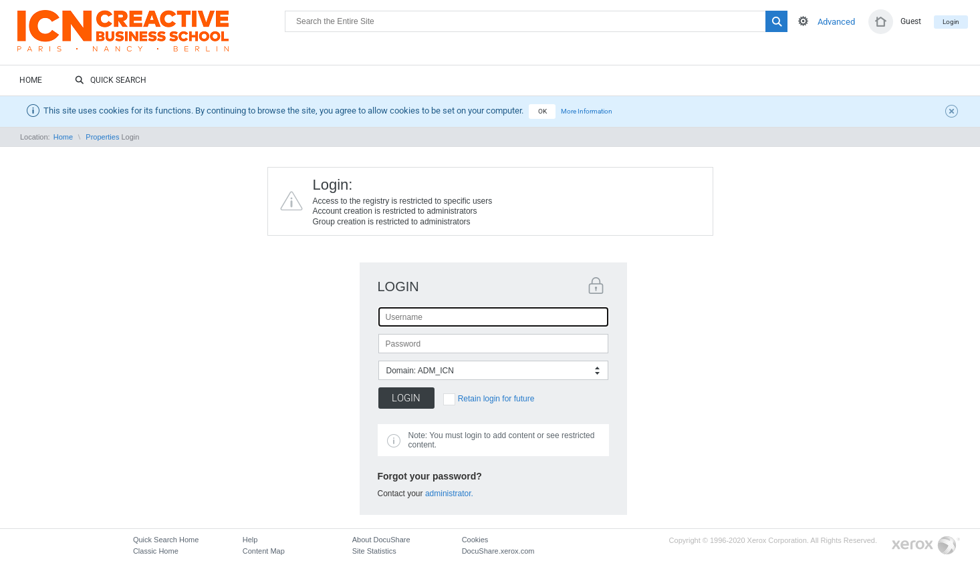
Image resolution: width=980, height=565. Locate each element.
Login (951, 21)
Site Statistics (374, 551)
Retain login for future (496, 398)
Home (30, 80)
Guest (910, 21)
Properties (102, 137)
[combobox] (493, 370)
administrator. (449, 493)
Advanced (836, 22)
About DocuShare (381, 540)
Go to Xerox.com (926, 546)
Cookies (475, 540)
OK (542, 111)
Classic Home (155, 551)
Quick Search (110, 80)
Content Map (264, 551)
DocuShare (151, 37)
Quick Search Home (166, 540)
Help (250, 540)
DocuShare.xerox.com (498, 551)
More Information (586, 111)
